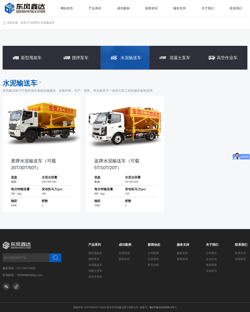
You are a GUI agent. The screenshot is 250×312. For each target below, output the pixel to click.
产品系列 (33, 22)
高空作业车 (95, 276)
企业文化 (211, 259)
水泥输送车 (48, 22)
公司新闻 (153, 253)
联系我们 (241, 244)
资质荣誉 (211, 264)
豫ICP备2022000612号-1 (163, 307)
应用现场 (124, 253)
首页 (23, 22)
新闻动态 (154, 244)
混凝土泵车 (95, 270)
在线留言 (240, 259)
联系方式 (240, 253)
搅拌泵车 (93, 259)
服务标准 (182, 259)
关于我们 (212, 244)
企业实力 (211, 270)
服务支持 (183, 244)
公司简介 (211, 253)
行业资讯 (153, 259)
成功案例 (125, 244)
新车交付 (124, 259)
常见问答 (153, 264)
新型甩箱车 (95, 253)
